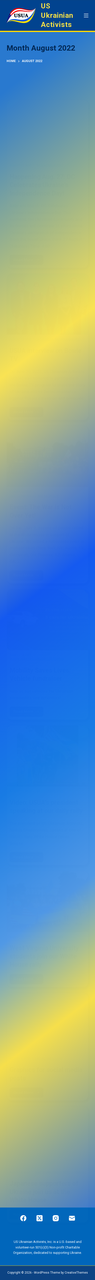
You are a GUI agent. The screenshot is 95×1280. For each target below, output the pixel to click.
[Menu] (86, 15)
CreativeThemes (76, 1272)
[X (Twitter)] (39, 1218)
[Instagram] (56, 1218)
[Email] (72, 1218)
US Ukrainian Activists (57, 15)
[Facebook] (23, 1218)
